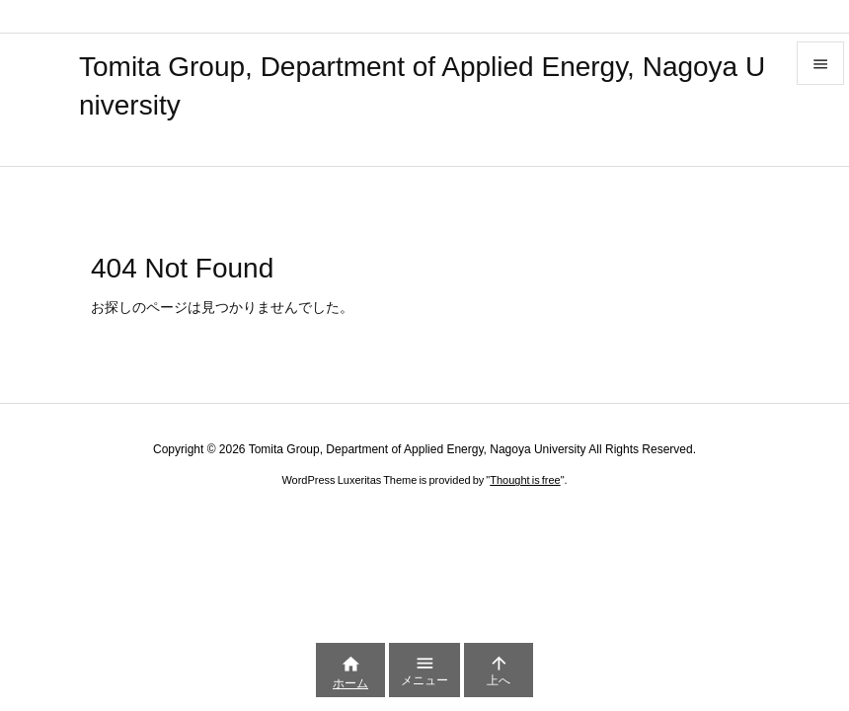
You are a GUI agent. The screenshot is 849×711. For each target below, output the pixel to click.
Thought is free (525, 480)
